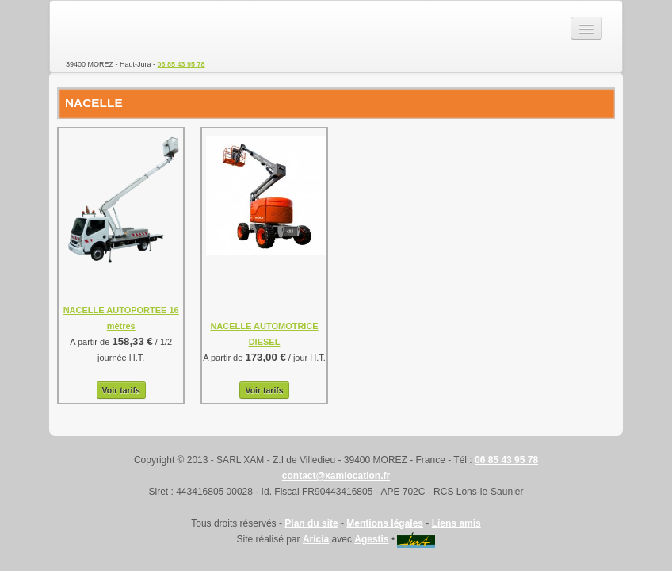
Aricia (316, 539)
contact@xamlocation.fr (336, 475)
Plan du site (311, 523)
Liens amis (456, 523)
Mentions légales (384, 523)
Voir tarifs (121, 390)
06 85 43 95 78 (181, 64)
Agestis (371, 539)
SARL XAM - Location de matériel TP (121, 28)
